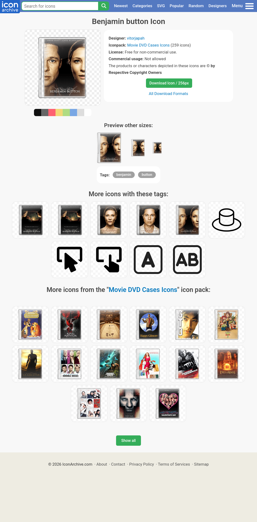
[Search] (103, 6)
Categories (142, 5)
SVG (161, 5)
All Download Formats (168, 93)
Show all (128, 440)
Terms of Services (174, 464)
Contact (118, 464)
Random (196, 5)
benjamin (123, 174)
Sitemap (201, 464)
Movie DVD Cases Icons (148, 45)
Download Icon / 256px (169, 83)
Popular (177, 5)
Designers (217, 5)
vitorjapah (136, 38)
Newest (121, 5)
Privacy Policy (141, 464)
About (101, 464)
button (147, 174)
